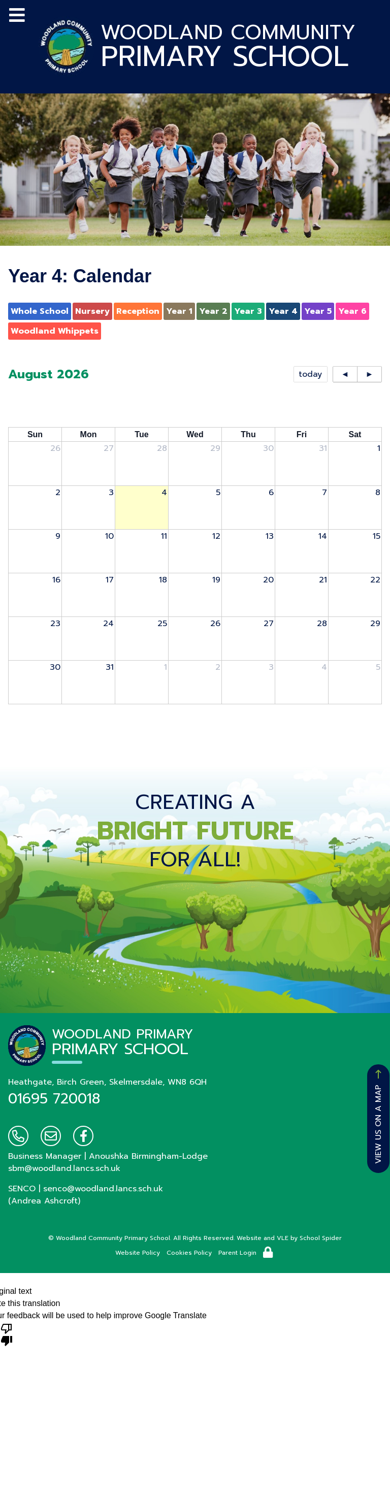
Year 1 (179, 311)
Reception (137, 311)
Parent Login (237, 1252)
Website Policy (137, 1252)
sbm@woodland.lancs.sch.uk (64, 1168)
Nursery (92, 311)
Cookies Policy (189, 1252)
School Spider (321, 1238)
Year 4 (283, 311)
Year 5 (318, 311)
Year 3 (248, 311)
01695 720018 (54, 1099)
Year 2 (213, 311)
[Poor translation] (7, 1334)
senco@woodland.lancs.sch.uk (103, 1189)
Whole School (40, 311)
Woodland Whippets (55, 331)
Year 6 (352, 311)
